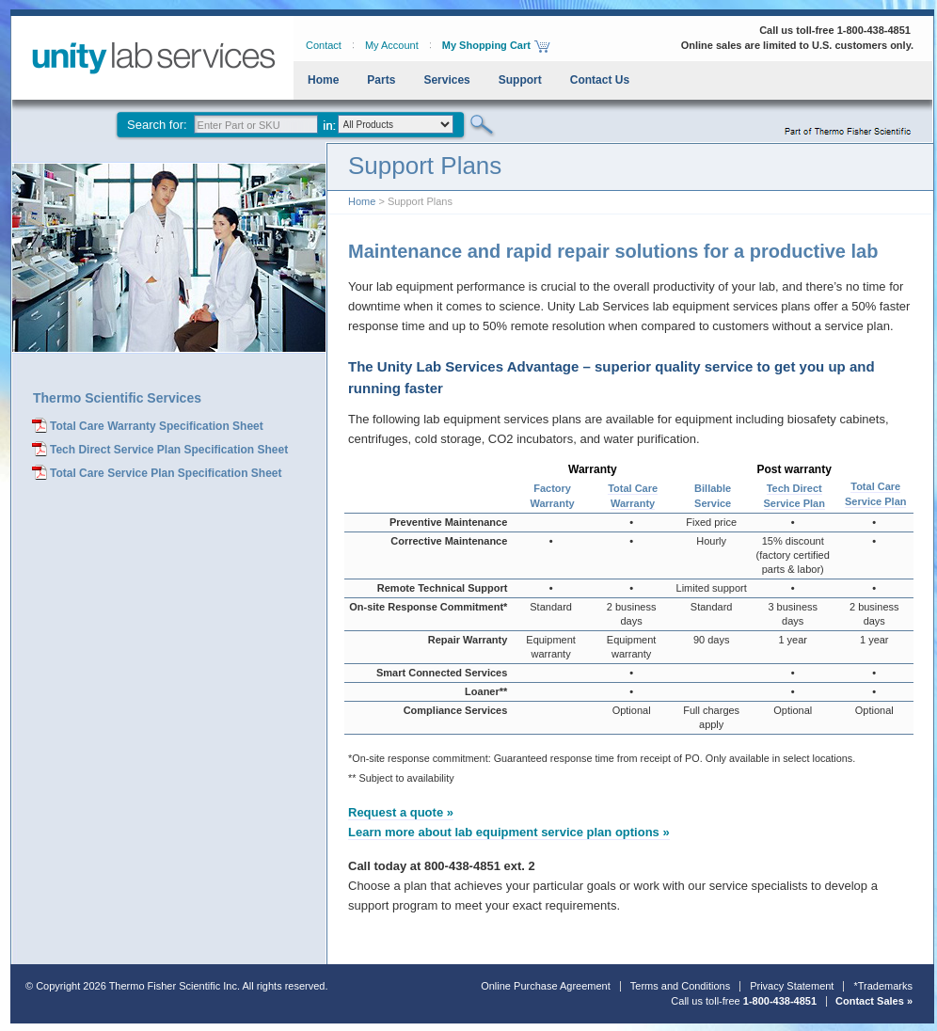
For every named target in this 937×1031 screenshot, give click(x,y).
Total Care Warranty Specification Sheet (156, 426)
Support (520, 80)
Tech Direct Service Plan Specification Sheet (169, 449)
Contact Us (599, 80)
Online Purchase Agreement (546, 985)
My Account (392, 45)
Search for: (157, 125)
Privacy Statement (792, 985)
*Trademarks (883, 985)
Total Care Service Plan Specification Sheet (166, 473)
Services (446, 80)
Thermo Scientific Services (117, 397)
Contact (323, 45)
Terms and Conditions (680, 985)
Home (323, 80)
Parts (381, 80)
